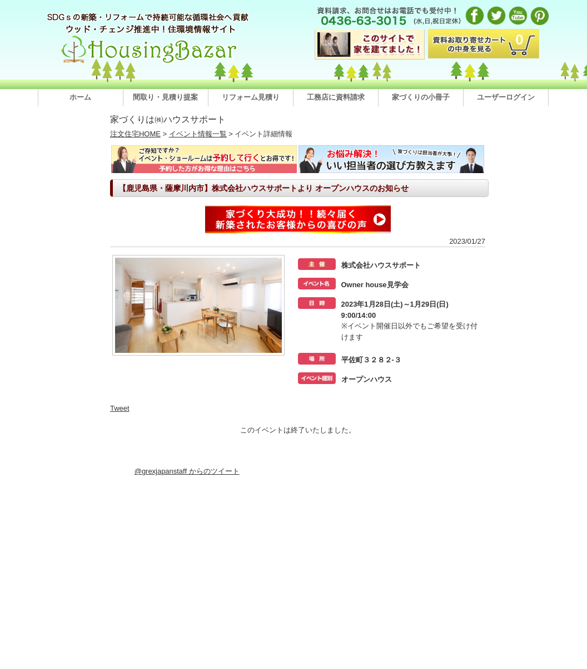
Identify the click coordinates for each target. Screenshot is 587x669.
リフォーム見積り (251, 97)
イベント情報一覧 (198, 134)
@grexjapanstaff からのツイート (187, 471)
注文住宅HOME (135, 134)
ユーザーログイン (506, 97)
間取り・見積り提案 (165, 97)
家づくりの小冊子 (421, 97)
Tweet (120, 408)
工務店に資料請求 (336, 97)
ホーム (80, 97)
